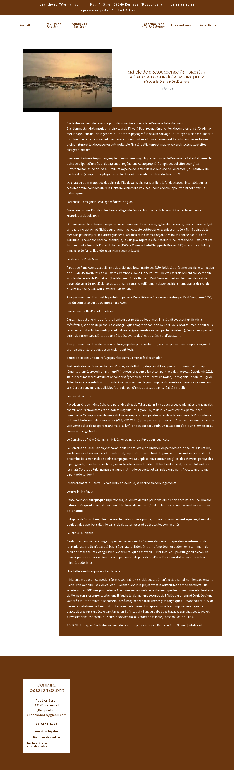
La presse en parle (93, 10)
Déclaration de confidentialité (37, 745)
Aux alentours (181, 25)
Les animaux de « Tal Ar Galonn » (153, 25)
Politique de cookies (47, 737)
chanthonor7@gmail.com (47, 715)
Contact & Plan (124, 10)
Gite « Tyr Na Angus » (52, 25)
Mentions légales (46, 731)
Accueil (25, 25)
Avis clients (208, 25)
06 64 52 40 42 (182, 4)
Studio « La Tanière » (80, 25)
